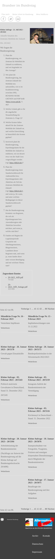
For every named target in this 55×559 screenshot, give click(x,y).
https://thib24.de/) (16, 191)
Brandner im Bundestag (19, 5)
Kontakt (18, 19)
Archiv (35, 535)
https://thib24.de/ (16, 163)
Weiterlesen (5, 328)
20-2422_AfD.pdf (15, 277)
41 (35, 309)
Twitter (11, 19)
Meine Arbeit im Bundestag (22, 14)
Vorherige (25, 309)
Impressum (37, 552)
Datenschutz (37, 544)
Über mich (5, 14)
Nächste (51, 309)
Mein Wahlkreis (42, 14)
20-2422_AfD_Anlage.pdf (17, 285)
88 (46, 309)
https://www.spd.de (13, 102)
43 (41, 309)
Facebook (4, 19)
